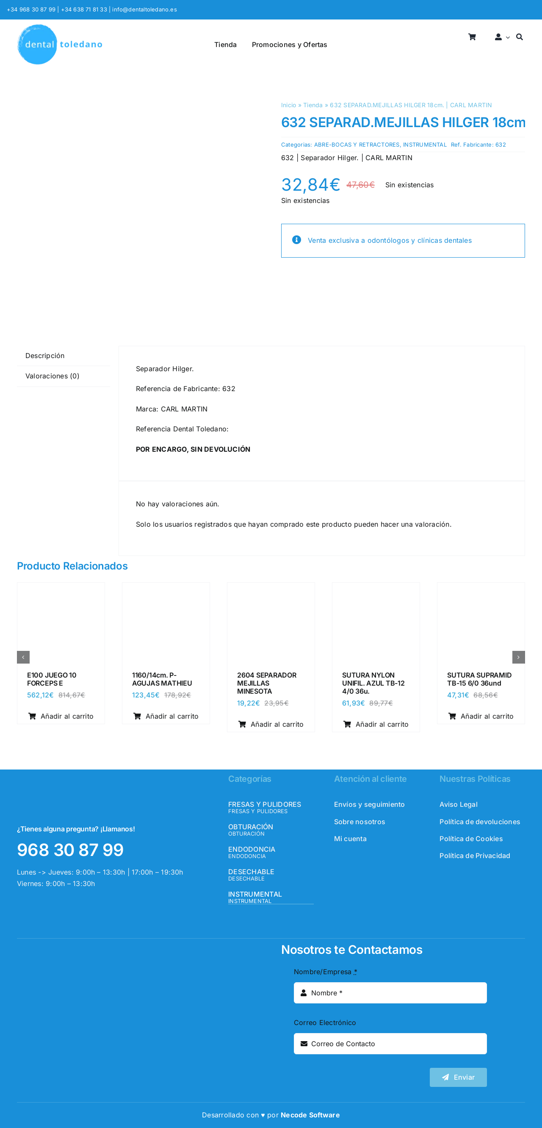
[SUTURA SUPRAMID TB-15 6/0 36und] (481, 590)
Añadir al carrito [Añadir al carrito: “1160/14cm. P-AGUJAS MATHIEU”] (166, 716)
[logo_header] (59, 27)
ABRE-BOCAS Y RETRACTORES (357, 144)
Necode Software (310, 1115)
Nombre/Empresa (325, 971)
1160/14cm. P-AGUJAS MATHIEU (162, 679)
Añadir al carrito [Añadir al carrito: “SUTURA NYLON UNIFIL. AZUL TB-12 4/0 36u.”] (376, 724)
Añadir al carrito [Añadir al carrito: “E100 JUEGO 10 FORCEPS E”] (61, 716)
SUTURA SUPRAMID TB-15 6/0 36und (479, 679)
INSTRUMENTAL (425, 144)
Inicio (288, 104)
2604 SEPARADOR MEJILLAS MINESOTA (266, 683)
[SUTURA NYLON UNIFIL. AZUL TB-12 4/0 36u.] (376, 590)
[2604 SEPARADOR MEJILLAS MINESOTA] (271, 590)
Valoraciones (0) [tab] (52, 376)
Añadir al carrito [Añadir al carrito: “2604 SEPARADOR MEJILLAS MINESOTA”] (271, 724)
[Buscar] (519, 37)
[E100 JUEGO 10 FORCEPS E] (61, 590)
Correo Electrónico (325, 1022)
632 (500, 144)
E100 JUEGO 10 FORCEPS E (52, 679)
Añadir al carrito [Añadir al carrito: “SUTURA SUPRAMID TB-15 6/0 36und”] (481, 716)
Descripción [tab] (45, 355)
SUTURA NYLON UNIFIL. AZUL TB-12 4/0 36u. (373, 683)
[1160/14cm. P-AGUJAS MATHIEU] (166, 590)
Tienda (313, 104)
